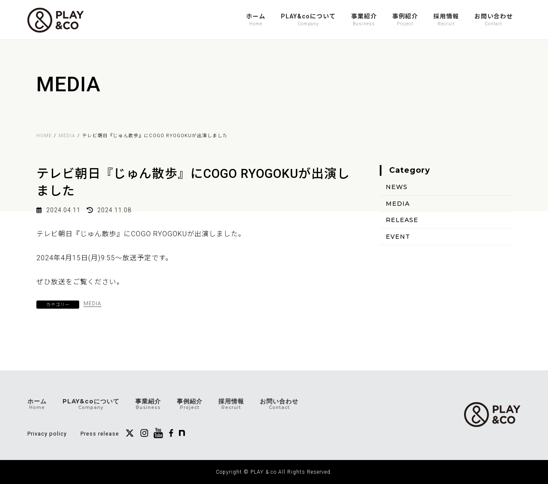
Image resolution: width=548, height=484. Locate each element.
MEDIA (92, 304)
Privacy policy (47, 433)
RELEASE (402, 220)
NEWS (397, 187)
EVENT (398, 236)
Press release (99, 433)
